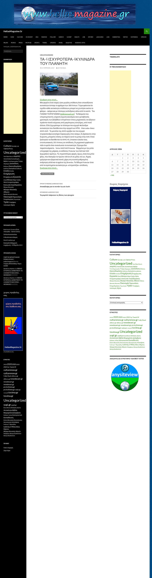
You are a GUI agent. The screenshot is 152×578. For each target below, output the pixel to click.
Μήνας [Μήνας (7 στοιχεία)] (142, 281)
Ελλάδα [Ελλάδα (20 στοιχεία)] (113, 274)
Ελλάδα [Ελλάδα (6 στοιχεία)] (118, 273)
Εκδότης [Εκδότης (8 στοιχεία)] (125, 271)
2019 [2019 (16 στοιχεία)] (111, 317)
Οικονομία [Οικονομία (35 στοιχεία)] (124, 283)
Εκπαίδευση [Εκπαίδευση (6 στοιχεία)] (137, 271)
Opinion (143, 37)
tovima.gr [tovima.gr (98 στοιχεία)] (137, 327)
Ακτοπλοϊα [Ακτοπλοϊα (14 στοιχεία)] (120, 266)
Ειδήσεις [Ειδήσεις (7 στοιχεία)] (142, 269)
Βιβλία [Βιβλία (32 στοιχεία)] (121, 338)
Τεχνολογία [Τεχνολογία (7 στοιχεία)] (123, 286)
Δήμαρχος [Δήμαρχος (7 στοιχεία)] (128, 269)
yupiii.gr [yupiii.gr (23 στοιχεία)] (120, 336)
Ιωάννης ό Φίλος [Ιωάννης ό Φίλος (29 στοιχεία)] (128, 345)
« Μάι (112, 175)
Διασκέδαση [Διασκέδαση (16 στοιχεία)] (135, 269)
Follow (53, 37)
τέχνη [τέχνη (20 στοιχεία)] (119, 288)
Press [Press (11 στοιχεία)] (133, 260)
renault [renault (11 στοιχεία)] (129, 328)
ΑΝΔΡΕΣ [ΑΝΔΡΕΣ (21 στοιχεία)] (113, 266)
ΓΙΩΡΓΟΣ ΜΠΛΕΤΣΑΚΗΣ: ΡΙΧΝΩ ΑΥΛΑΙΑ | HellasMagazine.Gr (12, 259)
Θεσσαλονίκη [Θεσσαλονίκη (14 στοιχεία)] (133, 342)
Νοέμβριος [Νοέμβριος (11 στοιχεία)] (130, 347)
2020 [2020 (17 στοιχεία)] (124, 317)
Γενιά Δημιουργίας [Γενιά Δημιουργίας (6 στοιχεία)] (115, 269)
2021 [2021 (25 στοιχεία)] (128, 317)
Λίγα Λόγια (7, 450)
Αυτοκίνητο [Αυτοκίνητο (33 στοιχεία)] (114, 338)
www (5, 37)
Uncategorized (46, 55)
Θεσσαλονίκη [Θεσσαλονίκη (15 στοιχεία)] (124, 343)
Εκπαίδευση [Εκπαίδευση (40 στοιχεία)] (133, 340)
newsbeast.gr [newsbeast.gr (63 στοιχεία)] (130, 322)
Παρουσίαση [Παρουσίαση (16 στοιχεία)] (133, 283)
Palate (6, 42)
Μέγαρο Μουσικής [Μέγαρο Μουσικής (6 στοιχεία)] (115, 281)
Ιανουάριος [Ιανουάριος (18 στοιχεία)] (140, 343)
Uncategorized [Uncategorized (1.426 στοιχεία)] (121, 263)
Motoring (134, 37)
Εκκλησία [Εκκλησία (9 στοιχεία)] (131, 271)
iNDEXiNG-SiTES (80, 42)
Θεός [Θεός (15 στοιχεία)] (137, 276)
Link (108, 37)
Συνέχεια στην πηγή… (49, 168)
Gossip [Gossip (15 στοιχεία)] (120, 260)
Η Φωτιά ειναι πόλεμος (10, 237)
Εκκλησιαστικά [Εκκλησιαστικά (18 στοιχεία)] (123, 340)
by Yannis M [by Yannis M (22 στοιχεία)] (135, 317)
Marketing (116, 37)
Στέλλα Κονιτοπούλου (10, 234)
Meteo (125, 37)
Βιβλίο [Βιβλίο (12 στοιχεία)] (135, 266)
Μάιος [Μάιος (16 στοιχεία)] (137, 345)
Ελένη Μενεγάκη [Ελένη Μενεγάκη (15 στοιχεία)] (115, 343)
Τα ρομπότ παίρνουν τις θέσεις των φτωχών (68, 193)
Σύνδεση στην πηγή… (49, 100)
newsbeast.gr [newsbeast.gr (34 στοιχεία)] (115, 325)
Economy (29, 37)
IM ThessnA (62, 68)
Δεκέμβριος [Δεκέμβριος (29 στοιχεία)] (137, 338)
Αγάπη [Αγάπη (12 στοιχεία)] (139, 336)
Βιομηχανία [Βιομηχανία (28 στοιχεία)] (128, 338)
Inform (90, 37)
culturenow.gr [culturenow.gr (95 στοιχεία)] (117, 319)
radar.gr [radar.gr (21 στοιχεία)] (124, 328)
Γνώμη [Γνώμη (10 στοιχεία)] (122, 269)
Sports (36, 42)
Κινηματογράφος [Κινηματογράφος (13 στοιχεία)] (115, 279)
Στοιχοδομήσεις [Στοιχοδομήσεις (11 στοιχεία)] (115, 286)
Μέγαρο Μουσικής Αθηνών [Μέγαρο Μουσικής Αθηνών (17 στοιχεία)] (130, 281)
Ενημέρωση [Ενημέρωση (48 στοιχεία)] (126, 273)
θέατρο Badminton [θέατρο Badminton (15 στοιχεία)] (139, 347)
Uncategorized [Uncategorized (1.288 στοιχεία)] (131, 331)
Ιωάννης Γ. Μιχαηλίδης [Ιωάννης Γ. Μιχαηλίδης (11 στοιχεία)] (116, 345)
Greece (61, 37)
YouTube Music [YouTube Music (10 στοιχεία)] (137, 264)
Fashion (44, 37)
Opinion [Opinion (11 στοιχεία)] (128, 260)
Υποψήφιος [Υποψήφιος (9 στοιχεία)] (135, 286)
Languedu (99, 37)
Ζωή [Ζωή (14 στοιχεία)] (119, 276)
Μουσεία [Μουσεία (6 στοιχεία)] (112, 283)
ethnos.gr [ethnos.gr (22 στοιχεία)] (113, 323)
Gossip (69, 37)
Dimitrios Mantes (9, 268)
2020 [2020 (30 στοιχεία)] (120, 317)
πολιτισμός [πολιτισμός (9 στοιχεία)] (113, 288)
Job (83, 37)
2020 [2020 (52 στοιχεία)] (115, 317)
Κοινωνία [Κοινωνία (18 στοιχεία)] (125, 279)
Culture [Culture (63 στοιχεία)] (113, 259)
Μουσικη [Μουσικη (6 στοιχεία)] (117, 283)
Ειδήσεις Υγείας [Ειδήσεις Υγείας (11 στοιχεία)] (114, 340)
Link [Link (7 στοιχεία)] (124, 260)
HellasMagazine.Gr (13, 31)
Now (12, 37)
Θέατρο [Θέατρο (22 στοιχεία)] (124, 276)
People (13, 42)
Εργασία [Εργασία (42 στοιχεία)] (113, 276)
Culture (20, 37)
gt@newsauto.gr (67, 114)
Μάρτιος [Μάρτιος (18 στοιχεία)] (142, 345)
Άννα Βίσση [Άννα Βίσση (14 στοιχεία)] (126, 336)
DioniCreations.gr (9, 240)
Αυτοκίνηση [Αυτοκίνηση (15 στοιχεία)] (129, 266)
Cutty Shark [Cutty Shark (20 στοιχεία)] (142, 320)
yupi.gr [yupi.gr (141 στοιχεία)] (113, 335)
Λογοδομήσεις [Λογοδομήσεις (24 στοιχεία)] (134, 278)
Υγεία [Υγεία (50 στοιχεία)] (129, 285)
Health (76, 37)
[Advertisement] (120, 106)
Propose (28, 42)
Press (20, 42)
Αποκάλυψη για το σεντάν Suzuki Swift (68, 185)
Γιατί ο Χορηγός (8, 448)
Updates (53, 42)
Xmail (61, 42)
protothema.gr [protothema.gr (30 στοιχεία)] (137, 325)
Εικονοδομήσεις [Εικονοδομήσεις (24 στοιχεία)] (116, 271)
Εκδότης (69, 42)
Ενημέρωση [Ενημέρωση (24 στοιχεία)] (136, 273)
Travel (44, 42)
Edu (37, 37)
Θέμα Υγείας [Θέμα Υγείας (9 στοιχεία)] (131, 276)
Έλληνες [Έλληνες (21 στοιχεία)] (133, 336)
